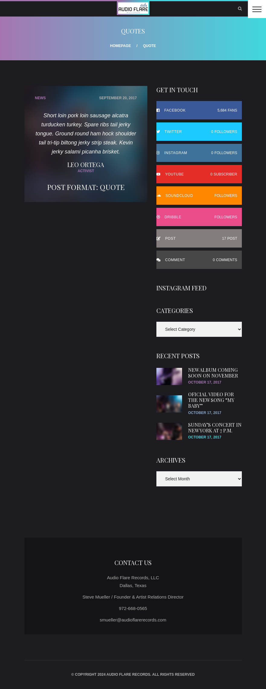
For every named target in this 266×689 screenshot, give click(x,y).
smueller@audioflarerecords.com (133, 619)
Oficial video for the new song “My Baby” (211, 400)
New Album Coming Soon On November (213, 373)
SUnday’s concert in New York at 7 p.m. (215, 428)
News (40, 98)
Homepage (120, 46)
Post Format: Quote (86, 187)
